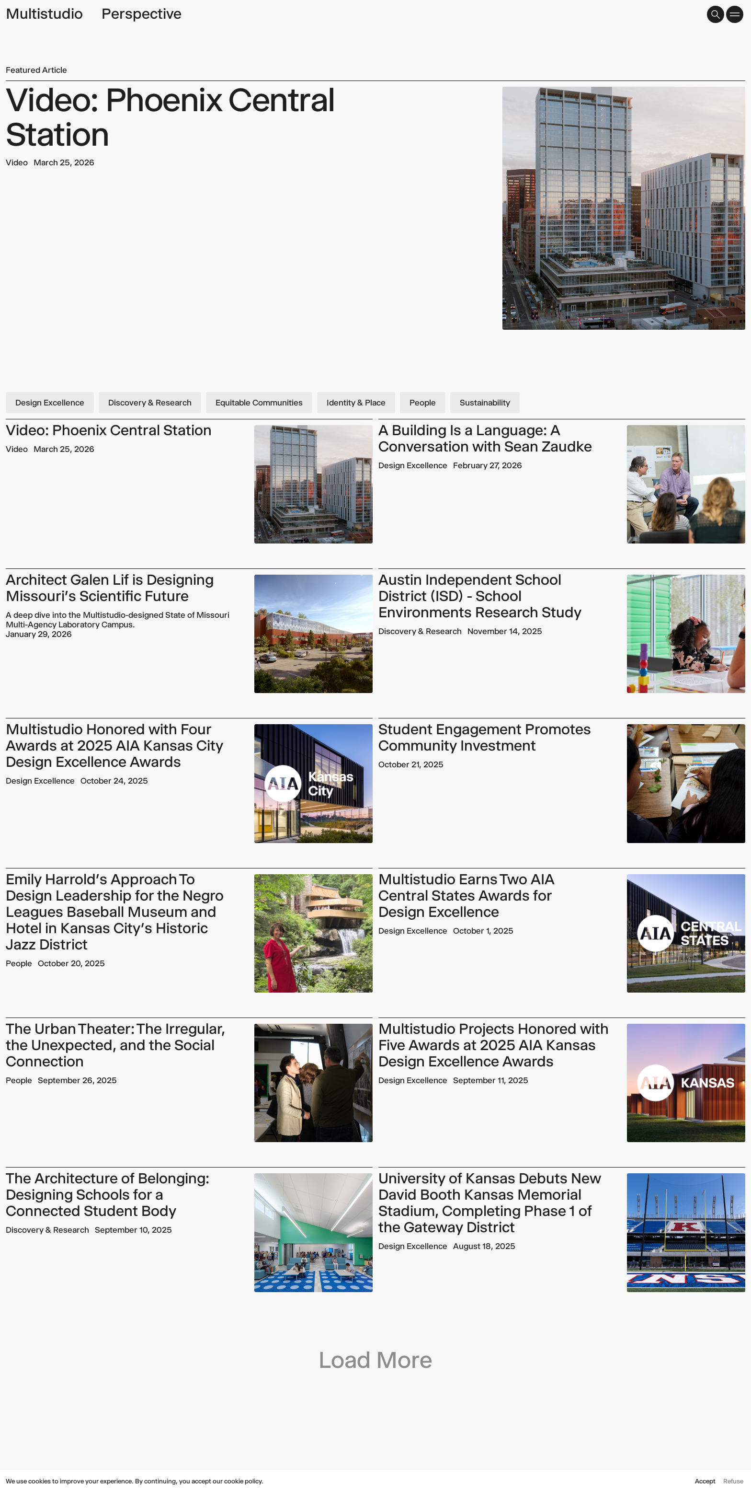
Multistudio (44, 14)
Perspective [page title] (142, 14)
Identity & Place (356, 402)
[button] (715, 14)
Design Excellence (49, 402)
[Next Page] (375, 1347)
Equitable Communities (259, 402)
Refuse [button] (733, 1481)
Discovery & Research (150, 402)
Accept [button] (705, 1481)
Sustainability (485, 402)
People (423, 402)
